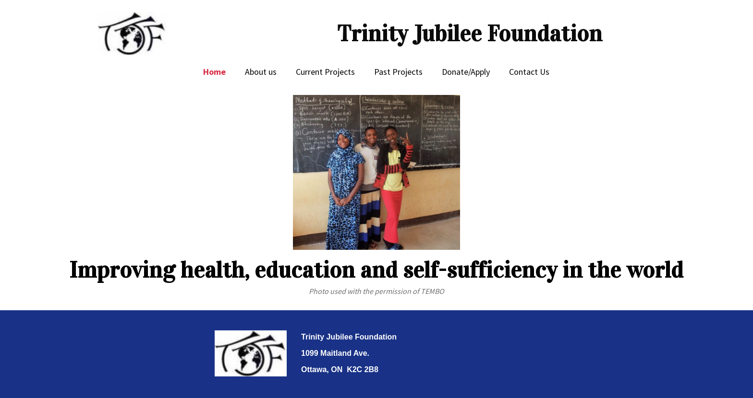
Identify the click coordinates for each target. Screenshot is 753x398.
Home (214, 71)
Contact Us (529, 71)
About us (261, 71)
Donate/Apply (466, 71)
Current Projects (325, 71)
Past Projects (398, 71)
